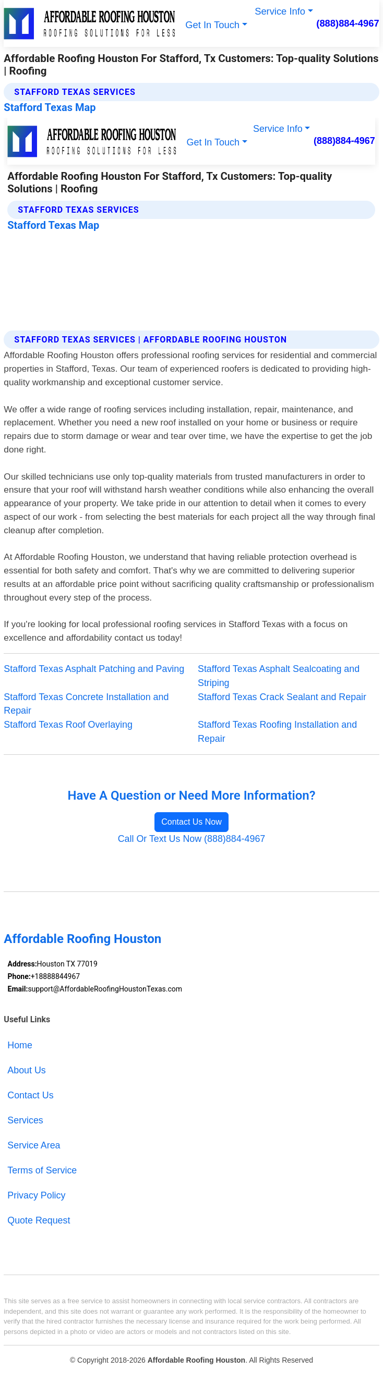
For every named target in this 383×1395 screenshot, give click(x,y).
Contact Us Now (191, 821)
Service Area (33, 1145)
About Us (26, 1070)
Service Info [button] (280, 11)
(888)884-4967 (347, 23)
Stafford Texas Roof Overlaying (68, 724)
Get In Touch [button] (212, 24)
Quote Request (38, 1220)
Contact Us (30, 1095)
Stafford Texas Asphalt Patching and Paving (94, 669)
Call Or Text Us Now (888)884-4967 (192, 839)
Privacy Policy (36, 1195)
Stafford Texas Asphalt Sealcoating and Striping (279, 676)
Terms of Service (42, 1170)
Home (19, 1045)
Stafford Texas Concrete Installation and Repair (86, 704)
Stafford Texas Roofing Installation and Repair (277, 731)
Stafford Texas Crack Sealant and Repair (282, 697)
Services (25, 1120)
